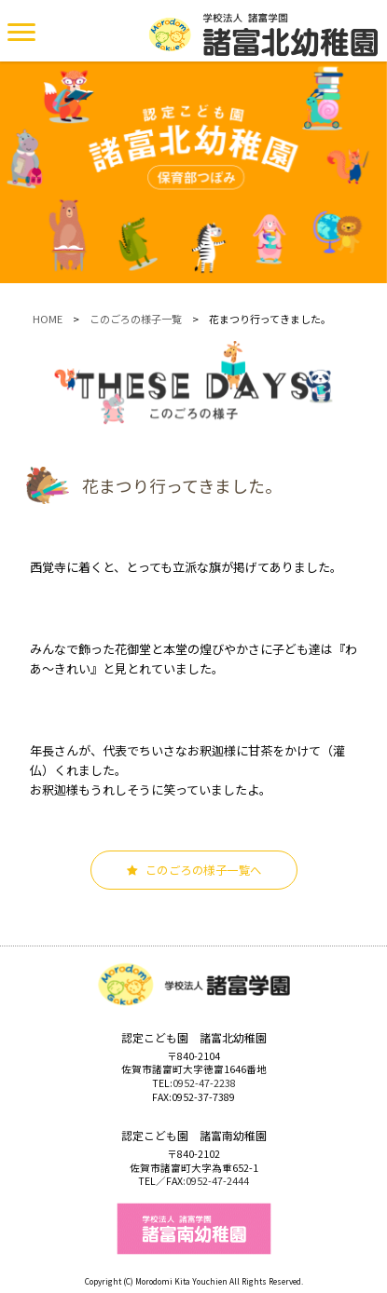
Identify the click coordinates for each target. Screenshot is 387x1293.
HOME (47, 318)
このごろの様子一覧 (136, 318)
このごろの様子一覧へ (194, 870)
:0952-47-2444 (216, 1181)
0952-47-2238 (204, 1083)
